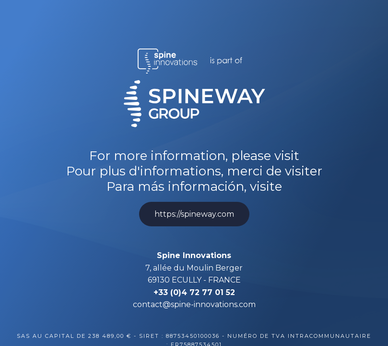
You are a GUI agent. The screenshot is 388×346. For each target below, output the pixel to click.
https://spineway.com (194, 214)
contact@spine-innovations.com (194, 304)
